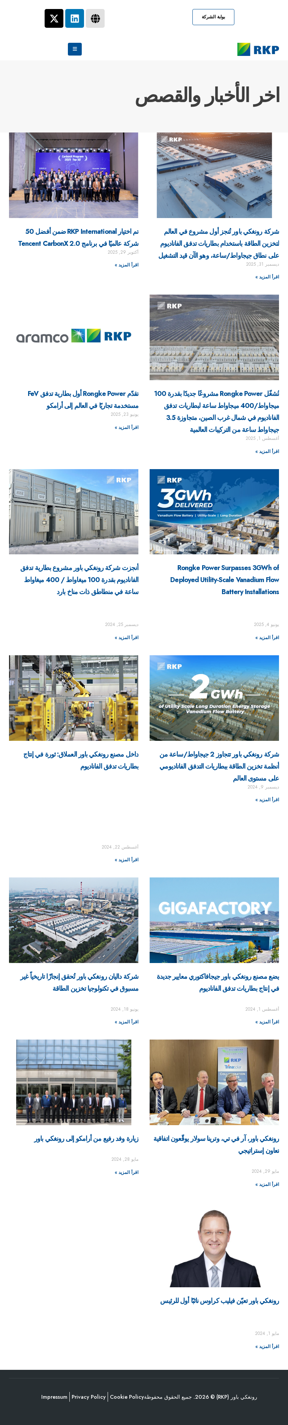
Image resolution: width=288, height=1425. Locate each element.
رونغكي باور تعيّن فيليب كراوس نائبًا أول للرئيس (219, 1301)
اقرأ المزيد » (267, 277)
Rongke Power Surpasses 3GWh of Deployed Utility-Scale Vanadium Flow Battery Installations (224, 580)
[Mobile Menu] (75, 49)
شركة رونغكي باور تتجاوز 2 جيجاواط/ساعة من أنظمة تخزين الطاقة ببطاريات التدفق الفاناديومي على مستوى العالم (219, 766)
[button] (213, 17)
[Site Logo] (258, 49)
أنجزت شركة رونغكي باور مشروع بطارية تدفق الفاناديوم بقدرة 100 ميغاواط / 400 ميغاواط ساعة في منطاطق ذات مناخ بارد (79, 580)
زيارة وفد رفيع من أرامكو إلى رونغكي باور (86, 1139)
